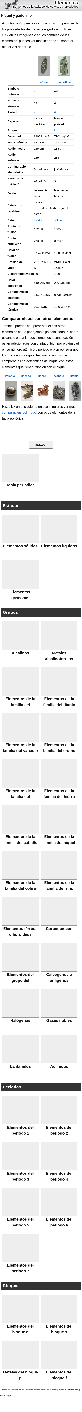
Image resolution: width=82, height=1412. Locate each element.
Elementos (66, 2)
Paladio (10, 375)
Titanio (73, 375)
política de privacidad (67, 1390)
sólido (38, 220)
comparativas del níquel (19, 412)
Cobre (42, 375)
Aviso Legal (5, 1395)
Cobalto (26, 375)
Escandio (58, 375)
